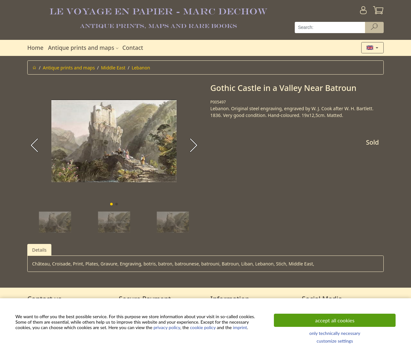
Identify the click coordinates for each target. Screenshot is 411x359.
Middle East (113, 68)
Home (35, 47)
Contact (132, 47)
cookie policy (203, 327)
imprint (240, 327)
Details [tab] (39, 250)
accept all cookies (334, 320)
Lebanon (141, 68)
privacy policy (166, 327)
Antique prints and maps (84, 47)
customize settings (335, 341)
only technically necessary (334, 333)
